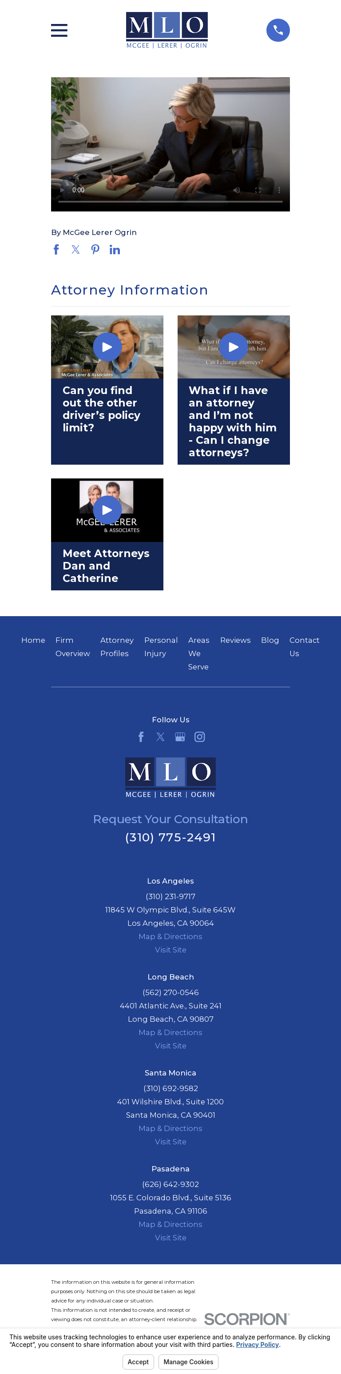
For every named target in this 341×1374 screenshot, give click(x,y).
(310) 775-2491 (170, 837)
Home (33, 640)
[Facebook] (141, 737)
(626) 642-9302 (170, 1184)
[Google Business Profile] (180, 737)
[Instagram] (199, 737)
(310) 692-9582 (170, 1088)
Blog (270, 640)
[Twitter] (160, 737)
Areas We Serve (199, 653)
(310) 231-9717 (170, 896)
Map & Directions (170, 936)
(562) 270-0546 (171, 992)
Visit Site (170, 949)
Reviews (235, 640)
